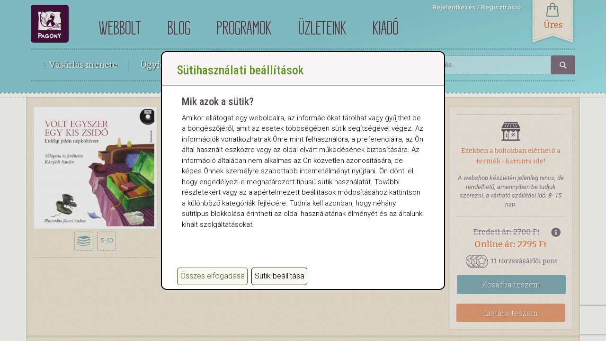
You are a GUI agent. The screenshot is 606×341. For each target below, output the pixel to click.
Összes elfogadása (212, 275)
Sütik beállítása (279, 275)
